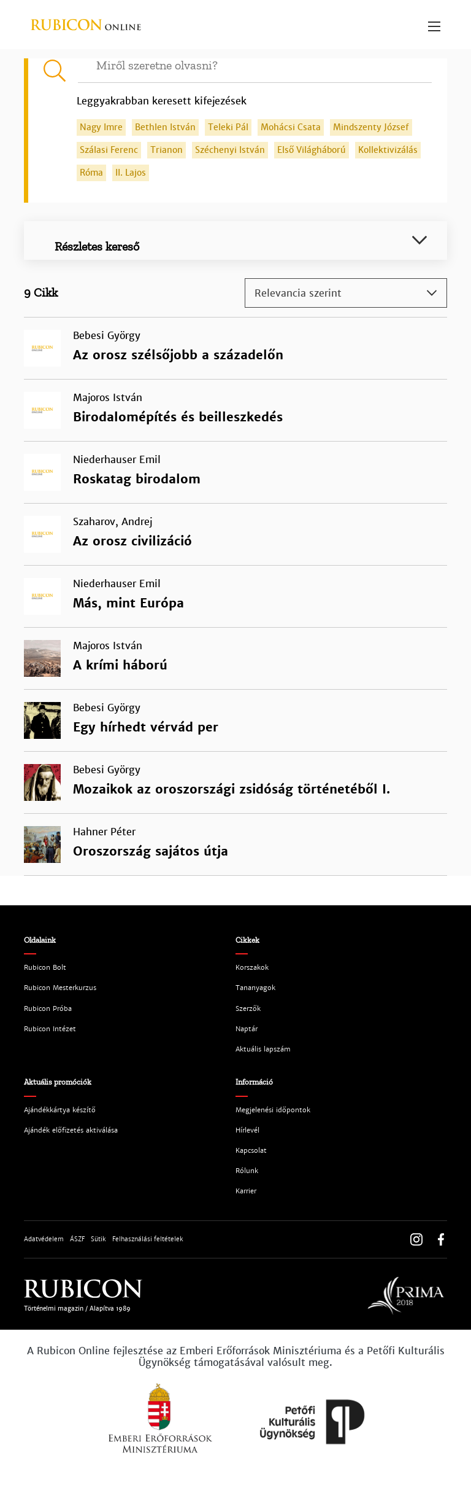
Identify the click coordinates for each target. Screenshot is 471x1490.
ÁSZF (77, 1239)
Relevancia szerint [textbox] (298, 293)
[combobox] (346, 293)
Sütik (98, 1239)
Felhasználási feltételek (147, 1239)
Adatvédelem (44, 1239)
